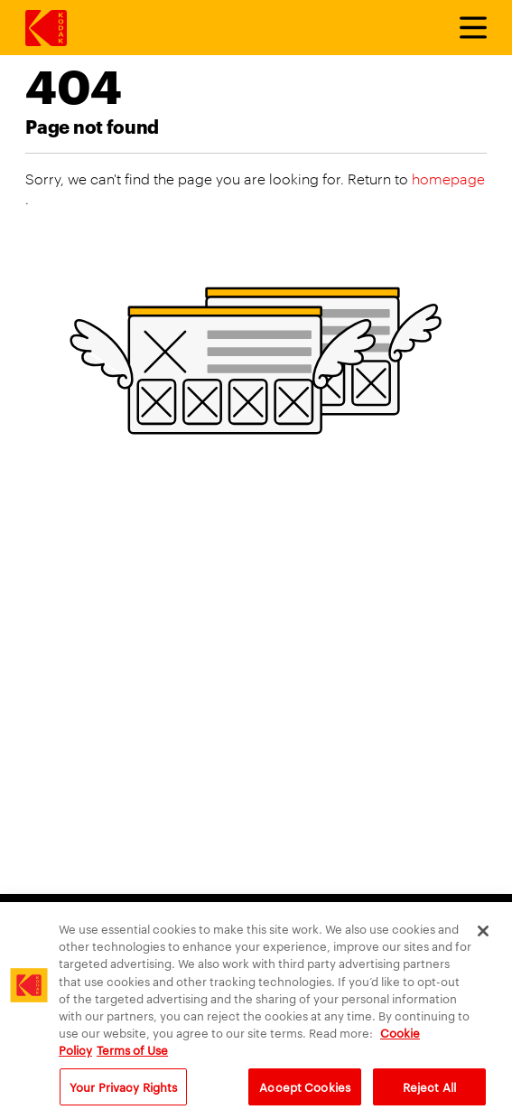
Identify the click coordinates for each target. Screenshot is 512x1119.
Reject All (429, 1094)
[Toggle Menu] (465, 28)
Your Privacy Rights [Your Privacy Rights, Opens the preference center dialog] (123, 1094)
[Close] (483, 939)
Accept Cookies (304, 1094)
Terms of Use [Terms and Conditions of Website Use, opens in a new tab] (132, 1057)
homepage (448, 178)
